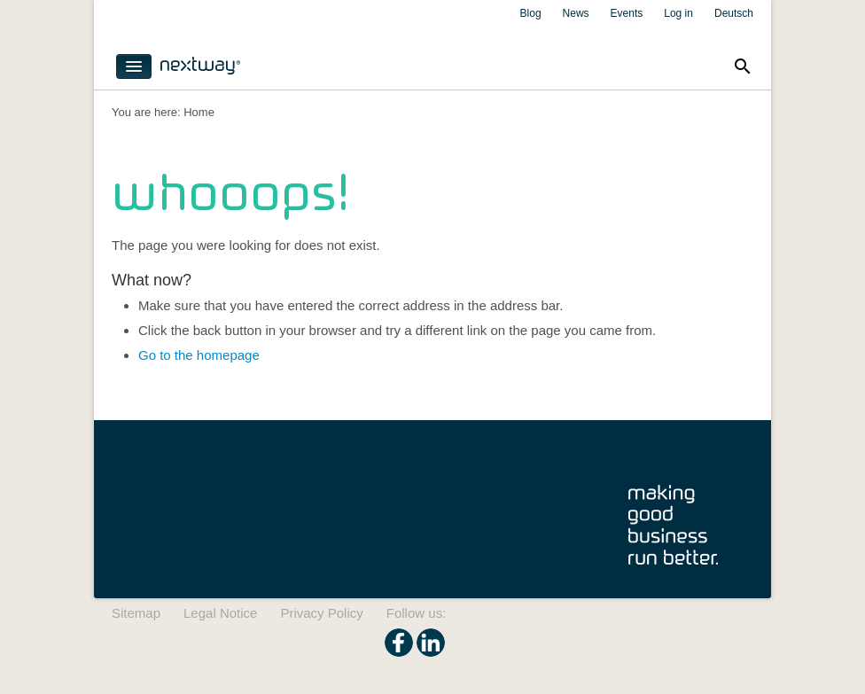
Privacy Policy (321, 612)
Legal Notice (220, 612)
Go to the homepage (199, 355)
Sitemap (136, 612)
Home (198, 112)
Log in (678, 13)
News (576, 13)
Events (627, 13)
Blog (531, 13)
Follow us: (416, 612)
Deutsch (733, 13)
